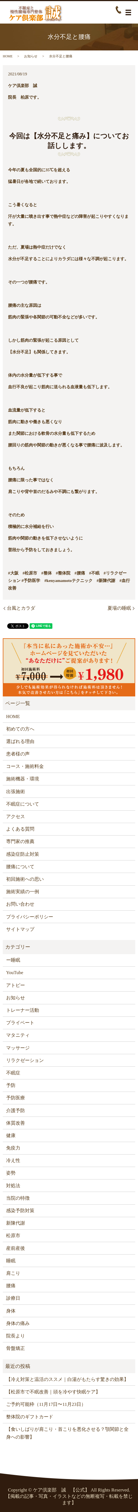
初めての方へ (20, 729)
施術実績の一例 (22, 891)
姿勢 (11, 1173)
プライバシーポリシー (29, 917)
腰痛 (11, 1285)
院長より (15, 1336)
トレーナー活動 (22, 1010)
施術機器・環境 (22, 778)
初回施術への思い (25, 879)
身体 (11, 1311)
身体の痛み (18, 1323)
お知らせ (30, 56)
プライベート (20, 1022)
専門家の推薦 (20, 841)
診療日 (13, 1298)
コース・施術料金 (25, 766)
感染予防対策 (20, 1210)
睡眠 (11, 1260)
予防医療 (15, 1097)
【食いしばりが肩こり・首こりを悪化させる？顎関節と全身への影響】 (67, 1433)
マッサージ (18, 1048)
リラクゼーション (25, 1060)
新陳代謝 (15, 1223)
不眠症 (13, 1073)
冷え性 (13, 1160)
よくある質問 (20, 829)
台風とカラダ (21, 608)
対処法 (13, 1185)
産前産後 (15, 1248)
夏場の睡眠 (119, 608)
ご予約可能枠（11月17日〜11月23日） (46, 1404)
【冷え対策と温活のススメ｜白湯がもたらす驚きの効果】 (67, 1379)
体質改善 (15, 1123)
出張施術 (15, 791)
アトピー (15, 985)
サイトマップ (20, 929)
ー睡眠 (13, 960)
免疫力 (13, 1148)
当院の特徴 (18, 1198)
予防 (11, 1085)
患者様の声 (18, 754)
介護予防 (15, 1110)
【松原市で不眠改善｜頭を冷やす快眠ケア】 (53, 1391)
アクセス (15, 816)
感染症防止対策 (22, 854)
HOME (7, 56)
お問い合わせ (20, 904)
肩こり (13, 1273)
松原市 (13, 1235)
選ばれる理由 (20, 741)
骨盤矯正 (15, 1348)
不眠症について (22, 804)
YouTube (14, 972)
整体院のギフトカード (29, 1416)
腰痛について (20, 866)
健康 (11, 1135)
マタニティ (18, 1035)
